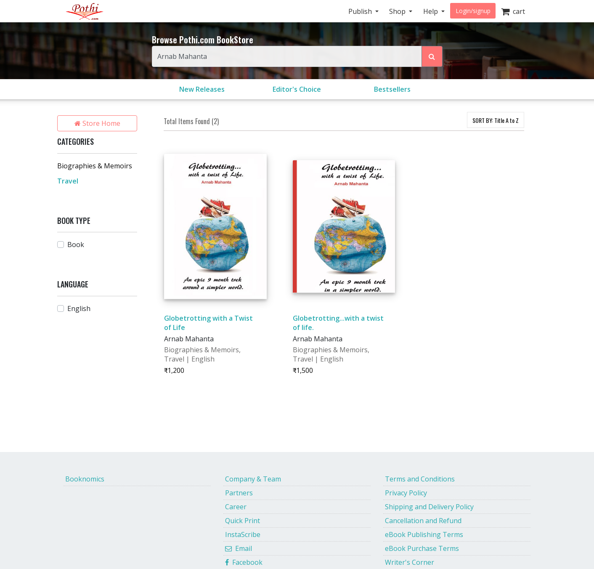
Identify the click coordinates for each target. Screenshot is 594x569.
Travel (67, 181)
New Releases (202, 89)
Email (238, 548)
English (78, 308)
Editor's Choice (297, 89)
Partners (239, 492)
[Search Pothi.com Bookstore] (432, 56)
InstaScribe (242, 534)
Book (75, 244)
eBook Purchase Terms (422, 548)
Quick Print (242, 520)
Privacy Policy (406, 492)
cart (513, 11)
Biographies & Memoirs (94, 165)
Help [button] (431, 11)
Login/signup (473, 11)
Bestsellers (392, 89)
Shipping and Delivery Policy (429, 506)
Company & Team (253, 479)
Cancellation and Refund (423, 520)
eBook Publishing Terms (424, 534)
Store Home (97, 123)
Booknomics (84, 479)
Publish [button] (361, 11)
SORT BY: (495, 120)
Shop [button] (398, 11)
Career (236, 506)
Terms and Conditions (420, 479)
